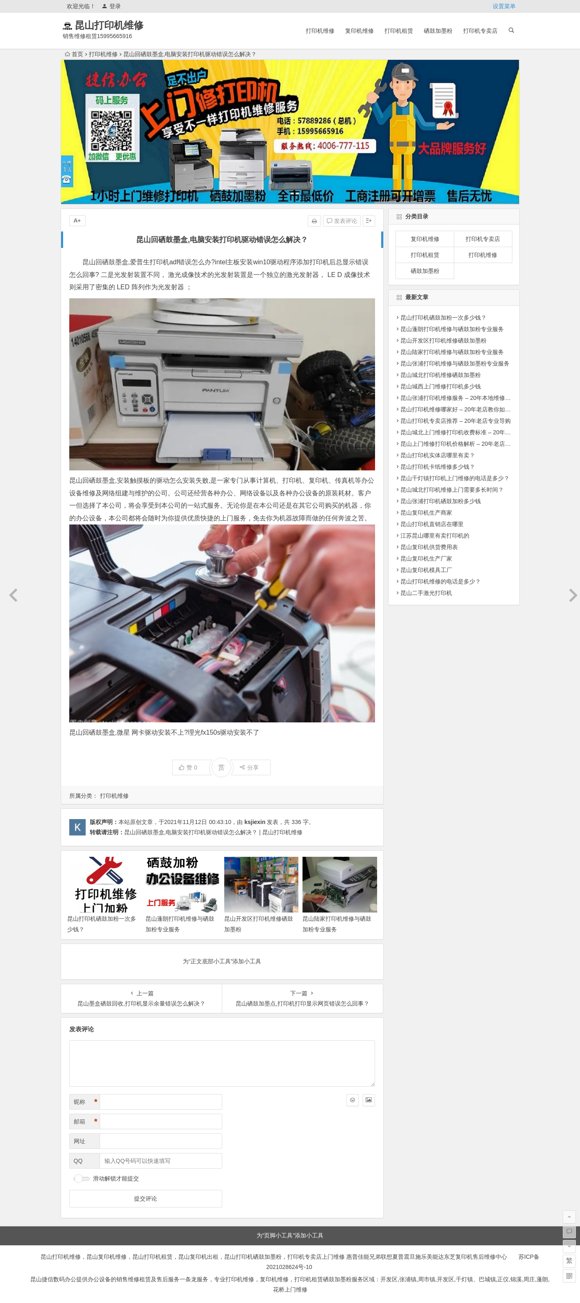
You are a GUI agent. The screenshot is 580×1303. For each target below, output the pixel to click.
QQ (78, 1161)
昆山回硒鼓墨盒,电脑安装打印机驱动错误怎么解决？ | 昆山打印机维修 (213, 832)
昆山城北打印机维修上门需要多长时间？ (452, 489)
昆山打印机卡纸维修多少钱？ (437, 466)
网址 (79, 1141)
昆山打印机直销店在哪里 (432, 524)
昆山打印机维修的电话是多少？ (440, 581)
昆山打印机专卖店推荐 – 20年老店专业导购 (455, 421)
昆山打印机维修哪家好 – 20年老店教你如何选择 (461, 409)
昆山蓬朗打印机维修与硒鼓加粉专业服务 (452, 329)
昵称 (86, 1102)
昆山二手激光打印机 (426, 593)
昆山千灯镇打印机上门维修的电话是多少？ (454, 478)
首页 (74, 54)
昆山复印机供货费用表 (429, 547)
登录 (111, 6)
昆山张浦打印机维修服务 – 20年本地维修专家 (458, 398)
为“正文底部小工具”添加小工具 (222, 961)
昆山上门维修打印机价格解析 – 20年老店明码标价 (464, 443)
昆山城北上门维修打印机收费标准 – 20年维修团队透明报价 (475, 432)
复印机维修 (359, 30)
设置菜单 (504, 6)
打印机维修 (320, 30)
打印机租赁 (398, 30)
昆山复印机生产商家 (426, 512)
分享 (249, 767)
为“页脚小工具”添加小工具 (290, 1235)
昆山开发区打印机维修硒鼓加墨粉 (443, 340)
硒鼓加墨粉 (438, 30)
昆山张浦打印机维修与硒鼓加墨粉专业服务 (454, 363)
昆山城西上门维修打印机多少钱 (440, 386)
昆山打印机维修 (119, 25)
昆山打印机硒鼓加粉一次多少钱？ (443, 317)
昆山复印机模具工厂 (426, 570)
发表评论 (342, 221)
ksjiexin (254, 822)
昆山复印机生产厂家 (426, 558)
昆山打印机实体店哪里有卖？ (437, 455)
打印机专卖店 (480, 30)
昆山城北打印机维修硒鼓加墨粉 (440, 375)
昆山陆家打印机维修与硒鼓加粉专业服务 (452, 352)
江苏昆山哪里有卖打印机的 (434, 535)
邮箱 (86, 1121)
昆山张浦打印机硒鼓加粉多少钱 (440, 501)
